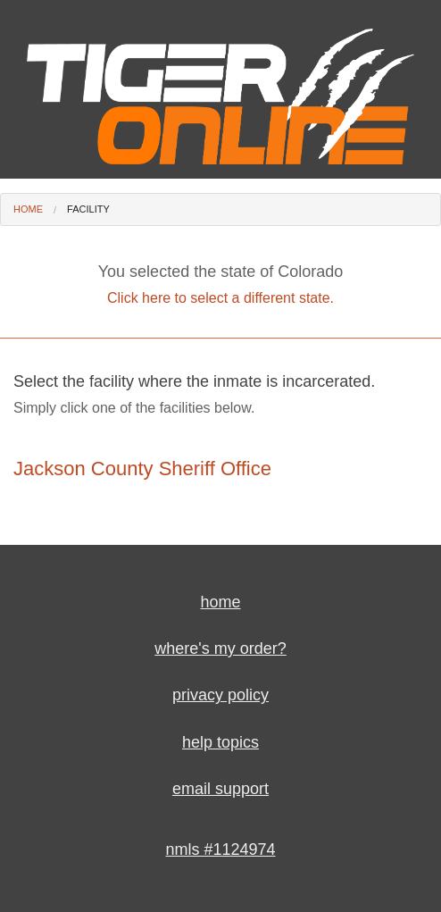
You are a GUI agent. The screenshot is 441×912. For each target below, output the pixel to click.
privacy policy (220, 695)
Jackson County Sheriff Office (142, 468)
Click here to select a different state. (220, 297)
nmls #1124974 (220, 849)
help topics (220, 742)
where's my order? (220, 648)
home (220, 602)
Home (28, 209)
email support (220, 789)
